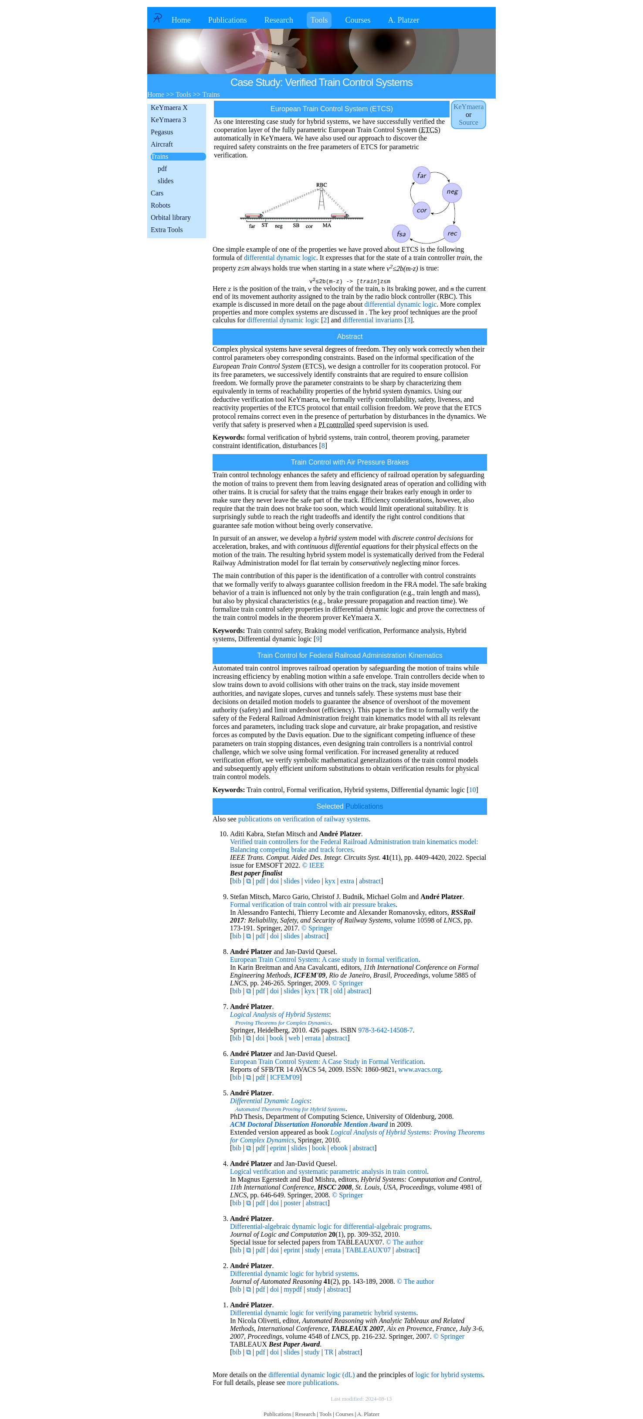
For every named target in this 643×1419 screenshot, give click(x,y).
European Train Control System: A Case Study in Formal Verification (326, 1063)
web (294, 1039)
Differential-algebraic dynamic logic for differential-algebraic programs (330, 1227)
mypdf (293, 1290)
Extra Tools (167, 229)
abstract (370, 882)
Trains (159, 156)
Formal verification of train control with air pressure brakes (313, 906)
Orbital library (171, 217)
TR (324, 992)
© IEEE (313, 866)
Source (468, 122)
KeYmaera (468, 106)
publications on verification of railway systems (303, 820)
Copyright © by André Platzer (286, 1400)
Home (181, 20)
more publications (312, 1384)
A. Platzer (403, 20)
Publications (227, 20)
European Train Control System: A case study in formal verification (324, 960)
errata (313, 1039)
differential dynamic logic (280, 257)
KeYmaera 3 (168, 119)
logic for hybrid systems (449, 1376)
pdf (162, 168)
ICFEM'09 (285, 1078)
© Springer (316, 929)
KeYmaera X (169, 107)
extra (347, 882)
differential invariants (373, 321)
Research (278, 20)
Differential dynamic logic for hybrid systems (294, 1275)
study (312, 1251)
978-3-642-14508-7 (385, 1031)
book (277, 1039)
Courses (357, 20)
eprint (278, 1149)
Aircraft (162, 144)
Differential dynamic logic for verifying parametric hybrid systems (323, 1314)
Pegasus (162, 132)
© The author (404, 1243)
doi (274, 882)
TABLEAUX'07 (368, 1251)
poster (292, 1204)
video (312, 882)
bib (236, 882)
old (338, 992)
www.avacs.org (419, 1070)
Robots (160, 205)
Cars (157, 193)
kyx (330, 882)
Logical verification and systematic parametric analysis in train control (328, 1172)
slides (165, 181)
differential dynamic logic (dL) (311, 1376)
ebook (339, 1149)
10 (472, 791)
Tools (319, 20)
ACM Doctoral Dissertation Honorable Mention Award (309, 1125)
